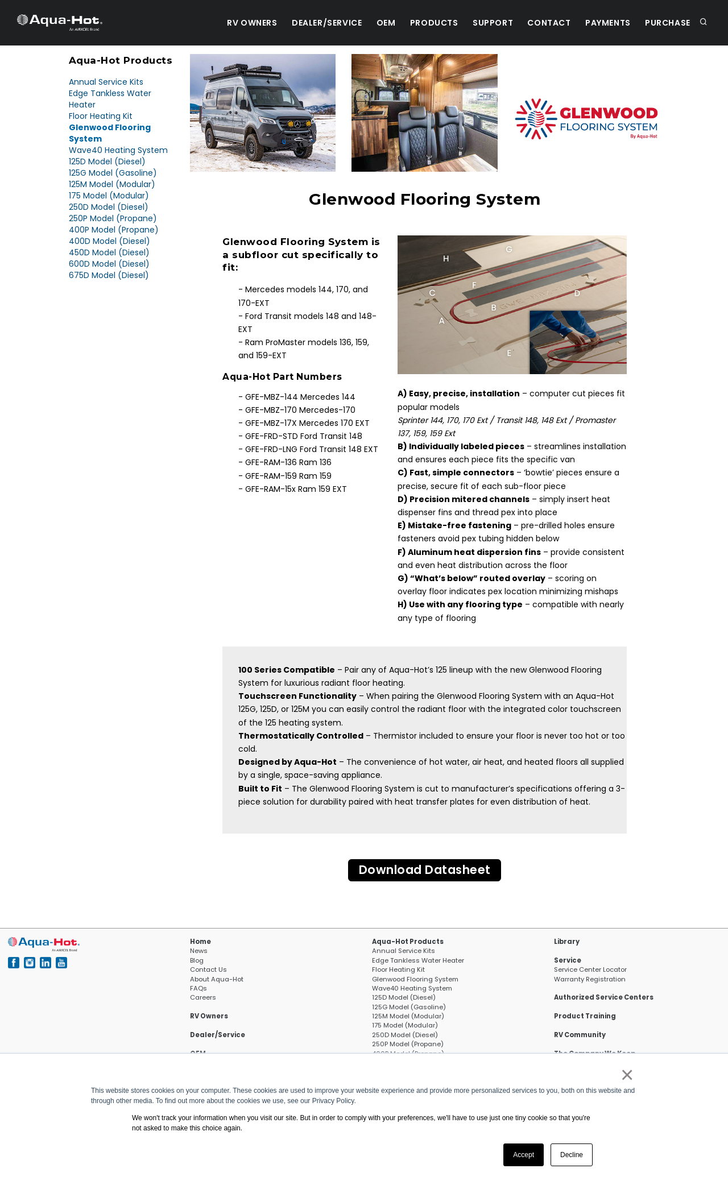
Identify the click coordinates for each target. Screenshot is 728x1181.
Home (200, 942)
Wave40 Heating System (118, 150)
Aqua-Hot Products (408, 942)
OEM (371, 22)
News (199, 951)
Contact (542, 22)
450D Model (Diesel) (109, 252)
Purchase (666, 22)
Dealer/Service (310, 22)
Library (567, 942)
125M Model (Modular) (112, 184)
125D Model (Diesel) (107, 161)
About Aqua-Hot (216, 979)
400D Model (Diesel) (109, 241)
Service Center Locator (590, 970)
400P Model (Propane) (114, 229)
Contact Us (208, 970)
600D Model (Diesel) (109, 264)
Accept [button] (523, 1155)
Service (567, 960)
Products (422, 22)
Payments (604, 22)
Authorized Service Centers (603, 998)
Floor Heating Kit (101, 116)
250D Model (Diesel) (108, 207)
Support (484, 22)
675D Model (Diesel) (109, 275)
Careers (203, 998)
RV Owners (233, 22)
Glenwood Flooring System (415, 979)
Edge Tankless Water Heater (418, 960)
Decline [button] (571, 1155)
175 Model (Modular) (109, 195)
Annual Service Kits (106, 82)
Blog (197, 960)
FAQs (198, 988)
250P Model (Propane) (113, 218)
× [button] (626, 1075)
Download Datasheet (425, 870)
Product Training (585, 1016)
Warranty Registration (590, 979)
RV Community (580, 1035)
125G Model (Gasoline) (113, 173)
